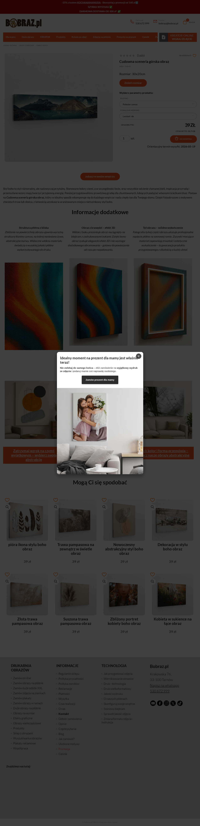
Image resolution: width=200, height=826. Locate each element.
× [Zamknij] (138, 356)
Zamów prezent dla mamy (100, 379)
